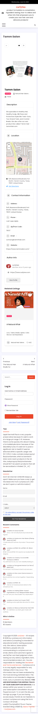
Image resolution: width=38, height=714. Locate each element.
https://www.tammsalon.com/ (17, 249)
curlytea (20, 6)
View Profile (13, 280)
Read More (19, 335)
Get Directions (12, 186)
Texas (9, 97)
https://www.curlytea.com (20, 272)
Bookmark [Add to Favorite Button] (19, 45)
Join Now (12, 422)
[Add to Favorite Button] (29, 295)
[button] (7, 69)
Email (5, 496)
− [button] (9, 147)
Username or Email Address (16, 391)
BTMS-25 (17, 583)
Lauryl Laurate (19, 531)
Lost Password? (23, 422)
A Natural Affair (13, 324)
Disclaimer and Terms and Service (18, 663)
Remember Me (11, 410)
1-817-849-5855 (12, 221)
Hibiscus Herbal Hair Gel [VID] (24, 608)
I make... (6, 504)
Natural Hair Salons (21, 94)
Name (5, 488)
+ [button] (9, 144)
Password (8, 399)
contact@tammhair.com (15, 240)
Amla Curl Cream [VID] (21, 600)
